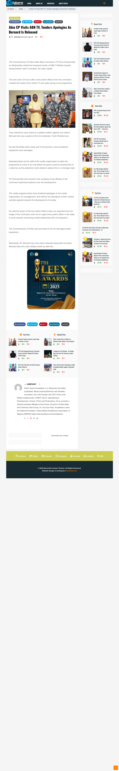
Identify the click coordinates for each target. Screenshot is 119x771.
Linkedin (48, 22)
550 (100, 146)
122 (88, 232)
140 (100, 246)
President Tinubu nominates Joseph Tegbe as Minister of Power (101, 31)
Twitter (27, 22)
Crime (12, 18)
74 (106, 246)
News (21, 9)
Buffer (59, 22)
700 (100, 132)
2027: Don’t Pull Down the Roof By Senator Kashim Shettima (102, 60)
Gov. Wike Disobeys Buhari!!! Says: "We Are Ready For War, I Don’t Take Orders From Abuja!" (102, 171)
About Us (39, 3)
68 (106, 207)
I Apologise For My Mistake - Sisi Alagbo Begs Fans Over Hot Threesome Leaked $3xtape (63, 353)
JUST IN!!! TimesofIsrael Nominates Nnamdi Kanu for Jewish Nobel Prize (101, 141)
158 (106, 115)
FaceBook (15, 22)
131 (106, 162)
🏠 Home (10, 9)
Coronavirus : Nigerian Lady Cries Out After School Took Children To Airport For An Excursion (102, 241)
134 (106, 146)
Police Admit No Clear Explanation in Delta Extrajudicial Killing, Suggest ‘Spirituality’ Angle (64, 367)
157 (100, 207)
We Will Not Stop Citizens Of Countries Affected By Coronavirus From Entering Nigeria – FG (95, 229)
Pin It (38, 22)
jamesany (17, 37)
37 (95, 232)
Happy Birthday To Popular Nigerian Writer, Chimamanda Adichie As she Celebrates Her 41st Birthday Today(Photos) (101, 156)
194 (106, 176)
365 (100, 162)
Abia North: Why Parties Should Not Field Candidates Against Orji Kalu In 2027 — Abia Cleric (102, 127)
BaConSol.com (71, 471)
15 (106, 132)
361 (100, 176)
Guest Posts (63, 3)
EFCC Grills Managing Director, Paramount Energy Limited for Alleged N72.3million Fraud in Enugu (29, 353)
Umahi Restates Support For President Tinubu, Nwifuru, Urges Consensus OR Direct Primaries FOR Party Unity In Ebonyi (102, 76)
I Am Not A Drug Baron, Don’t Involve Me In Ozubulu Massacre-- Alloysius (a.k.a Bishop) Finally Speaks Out (102, 201)
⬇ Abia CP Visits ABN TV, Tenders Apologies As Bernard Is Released (52, 9)
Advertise (50, 3)
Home (29, 3)
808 (100, 115)
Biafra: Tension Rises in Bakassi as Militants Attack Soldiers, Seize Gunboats (63, 340)
